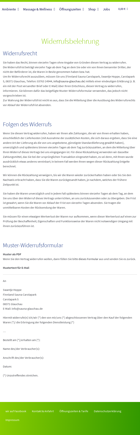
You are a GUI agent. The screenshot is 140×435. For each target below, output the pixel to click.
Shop (92, 9)
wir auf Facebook (15, 411)
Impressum (12, 420)
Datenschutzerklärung (107, 411)
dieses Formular (88, 259)
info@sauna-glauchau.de (68, 81)
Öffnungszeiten (70, 9)
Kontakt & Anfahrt (43, 411)
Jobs (106, 9)
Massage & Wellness (37, 9)
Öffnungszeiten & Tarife (73, 411)
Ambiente (9, 9)
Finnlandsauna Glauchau (70, 30)
